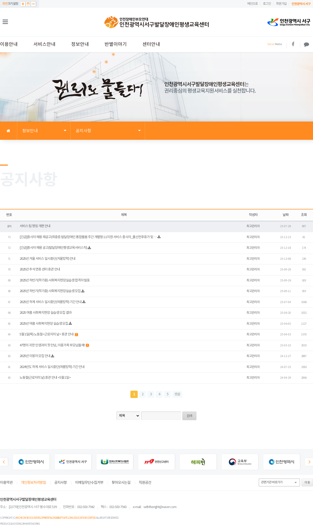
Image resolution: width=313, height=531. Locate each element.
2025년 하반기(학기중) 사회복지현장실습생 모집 (50, 291)
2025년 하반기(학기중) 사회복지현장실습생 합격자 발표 (55, 280)
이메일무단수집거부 (89, 483)
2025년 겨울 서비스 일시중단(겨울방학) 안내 (47, 259)
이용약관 (6, 483)
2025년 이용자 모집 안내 (35, 356)
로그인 (267, 3)
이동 (307, 482)
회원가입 (281, 3)
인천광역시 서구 (301, 4)
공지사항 (60, 483)
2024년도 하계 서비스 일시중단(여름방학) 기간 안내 (52, 367)
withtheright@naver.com (159, 507)
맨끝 (177, 394)
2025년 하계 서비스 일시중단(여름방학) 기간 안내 (51, 302)
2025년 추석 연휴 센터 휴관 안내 (40, 269)
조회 (304, 215)
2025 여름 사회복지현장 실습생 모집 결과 (45, 313)
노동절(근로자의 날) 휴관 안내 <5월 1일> (45, 378)
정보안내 (80, 44)
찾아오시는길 (121, 483)
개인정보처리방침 (33, 483)
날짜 (285, 215)
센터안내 (151, 44)
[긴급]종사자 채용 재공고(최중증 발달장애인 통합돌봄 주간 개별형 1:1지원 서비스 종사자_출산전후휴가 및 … (88, 237)
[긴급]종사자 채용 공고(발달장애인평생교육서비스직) (53, 248)
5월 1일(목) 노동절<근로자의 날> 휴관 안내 (49, 334)
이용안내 (9, 44)
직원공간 (145, 483)
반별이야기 (116, 44)
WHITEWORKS (32, 524)
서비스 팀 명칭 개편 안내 (35, 226)
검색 (189, 416)
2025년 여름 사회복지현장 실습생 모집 (44, 324)
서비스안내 (44, 44)
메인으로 (252, 3)
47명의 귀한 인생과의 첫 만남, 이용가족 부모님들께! (54, 345)
